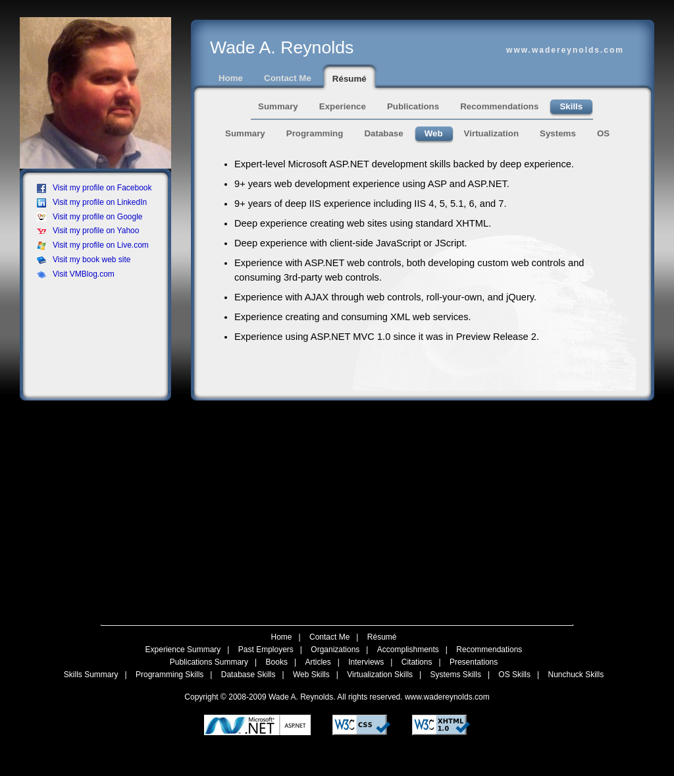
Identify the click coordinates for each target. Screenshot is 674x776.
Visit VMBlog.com (76, 274)
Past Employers (266, 649)
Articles (317, 662)
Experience (342, 106)
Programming (315, 133)
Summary (278, 106)
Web (434, 133)
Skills (571, 106)
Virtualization (491, 133)
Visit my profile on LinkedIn (92, 202)
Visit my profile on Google (90, 216)
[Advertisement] (99, 316)
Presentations (474, 662)
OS (603, 133)
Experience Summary (183, 649)
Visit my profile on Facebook (94, 187)
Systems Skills (455, 674)
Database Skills (248, 674)
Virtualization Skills (380, 674)
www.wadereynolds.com (447, 697)
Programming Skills (169, 674)
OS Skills (514, 674)
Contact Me (287, 78)
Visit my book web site (84, 259)
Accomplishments (408, 649)
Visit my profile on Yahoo (88, 230)
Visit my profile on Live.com (93, 245)
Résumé (349, 79)
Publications (413, 106)
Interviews (366, 662)
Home (231, 78)
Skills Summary (91, 674)
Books (277, 662)
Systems (558, 133)
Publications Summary (209, 662)
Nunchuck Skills (576, 674)
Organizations (335, 649)
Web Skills (311, 674)
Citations (417, 662)
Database (383, 133)
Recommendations (499, 106)
